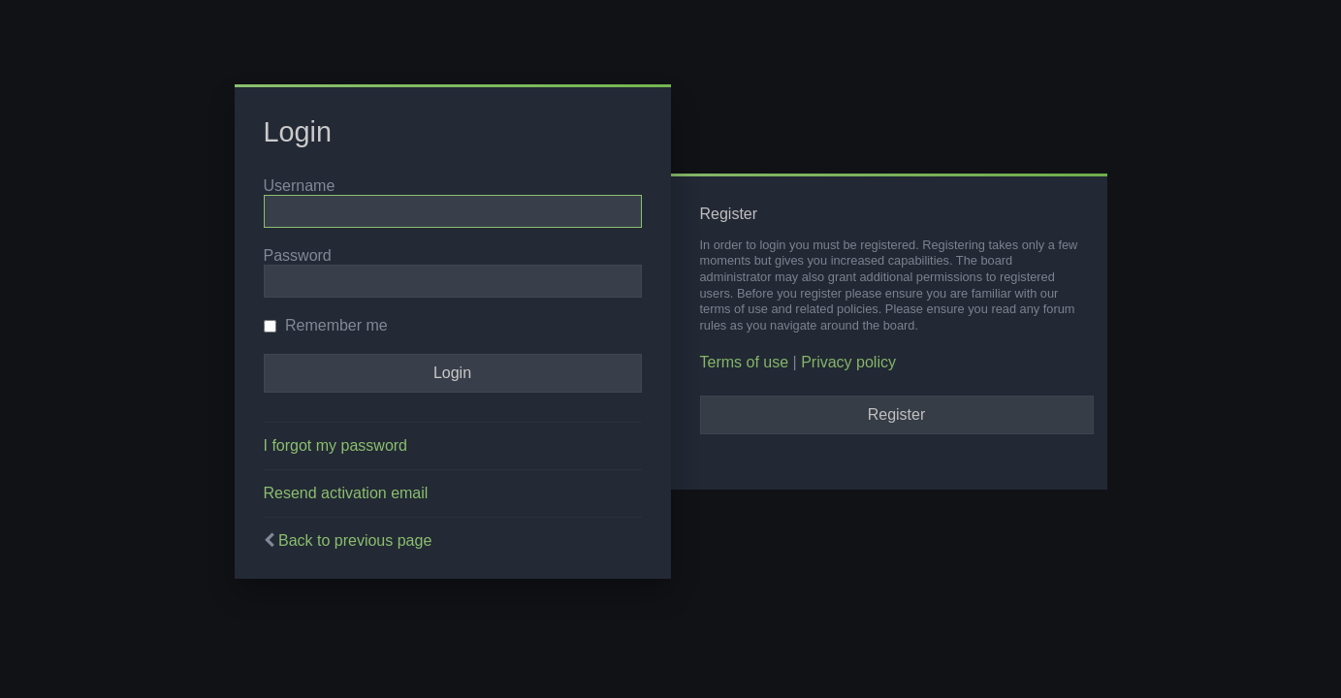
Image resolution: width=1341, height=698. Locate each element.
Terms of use (744, 362)
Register (897, 414)
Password (298, 255)
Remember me (326, 325)
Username (299, 185)
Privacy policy (848, 362)
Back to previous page (354, 540)
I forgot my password (336, 445)
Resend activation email (346, 493)
